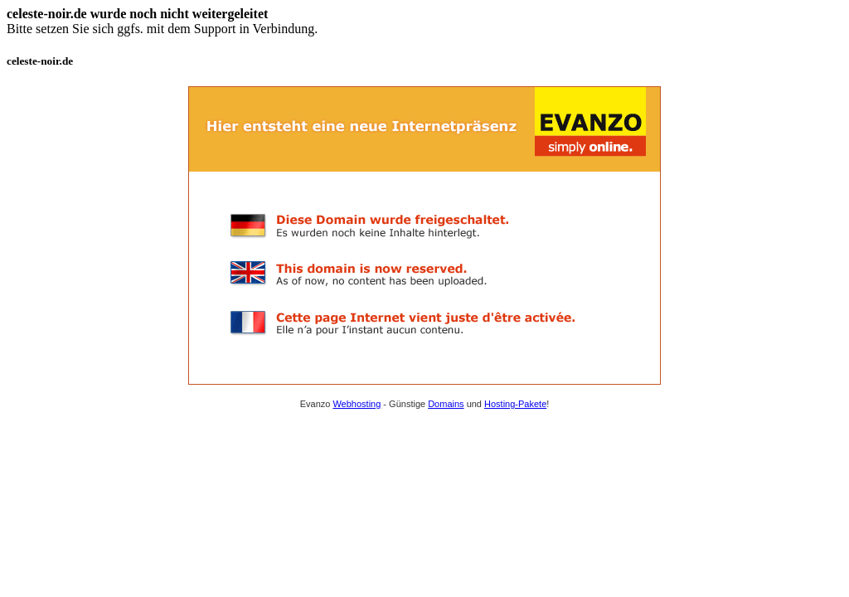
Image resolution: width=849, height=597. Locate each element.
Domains (445, 404)
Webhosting (356, 404)
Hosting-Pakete (515, 404)
